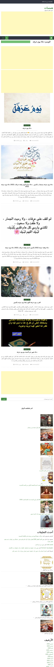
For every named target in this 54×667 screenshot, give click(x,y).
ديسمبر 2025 (49, 650)
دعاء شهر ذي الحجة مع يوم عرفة (27, 352)
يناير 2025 (50, 664)
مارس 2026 (50, 644)
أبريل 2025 (50, 658)
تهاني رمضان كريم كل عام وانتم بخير (44, 617)
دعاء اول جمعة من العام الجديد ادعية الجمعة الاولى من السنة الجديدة (36, 485)
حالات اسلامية (27, 244)
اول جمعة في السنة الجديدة (46, 471)
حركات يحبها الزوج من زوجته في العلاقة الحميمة (30, 536)
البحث (3, 399)
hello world (50, 544)
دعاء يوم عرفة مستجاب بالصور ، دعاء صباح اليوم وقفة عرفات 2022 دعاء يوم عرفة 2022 (27, 185)
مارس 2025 (50, 660)
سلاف (26, 140)
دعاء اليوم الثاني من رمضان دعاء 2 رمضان (42, 602)
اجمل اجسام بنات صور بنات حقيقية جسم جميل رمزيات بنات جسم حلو (30, 551)
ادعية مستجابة (27, 125)
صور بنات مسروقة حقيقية (46, 528)
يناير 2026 (50, 648)
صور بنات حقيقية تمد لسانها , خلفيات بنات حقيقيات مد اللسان (23, 548)
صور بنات (50, 456)
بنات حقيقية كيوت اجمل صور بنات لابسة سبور (42, 514)
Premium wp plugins (47, 548)
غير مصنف (27, 181)
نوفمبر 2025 (50, 652)
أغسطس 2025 (49, 654)
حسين (26, 315)
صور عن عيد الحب (48, 442)
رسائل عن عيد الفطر (48, 570)
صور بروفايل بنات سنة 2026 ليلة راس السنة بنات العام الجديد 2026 (36, 499)
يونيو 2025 (50, 656)
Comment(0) (34, 140)
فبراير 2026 (50, 646)
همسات (48, 8)
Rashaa (26, 201)
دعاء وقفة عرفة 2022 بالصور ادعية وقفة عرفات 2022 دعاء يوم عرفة (27, 248)
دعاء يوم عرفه (27, 128)
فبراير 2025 (50, 662)
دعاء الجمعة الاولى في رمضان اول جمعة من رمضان (40, 427)
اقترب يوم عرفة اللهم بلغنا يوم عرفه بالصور (27, 302)
